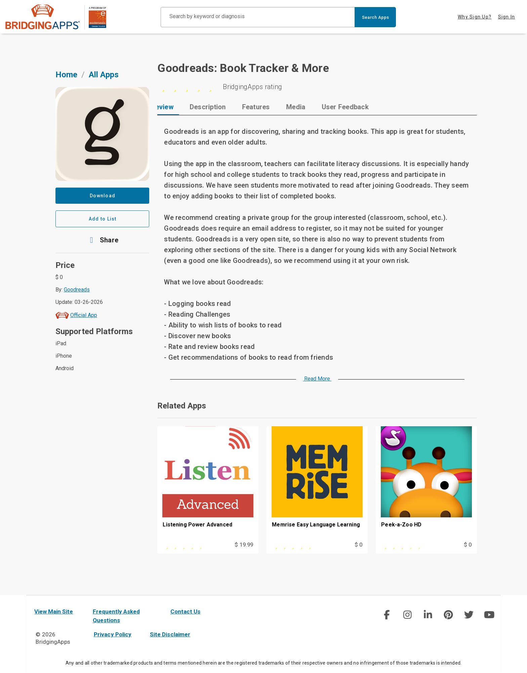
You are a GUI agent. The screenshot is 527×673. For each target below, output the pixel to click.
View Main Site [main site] (53, 611)
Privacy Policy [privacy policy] (113, 634)
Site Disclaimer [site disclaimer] (170, 634)
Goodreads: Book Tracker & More (243, 68)
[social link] (386, 615)
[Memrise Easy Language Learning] (317, 483)
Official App (83, 315)
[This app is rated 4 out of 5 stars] (193, 545)
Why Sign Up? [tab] (474, 16)
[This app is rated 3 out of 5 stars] (411, 545)
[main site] (55, 17)
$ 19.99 (244, 545)
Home (66, 74)
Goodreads (77, 289)
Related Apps (181, 405)
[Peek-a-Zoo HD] (426, 483)
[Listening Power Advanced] (207, 483)
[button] (102, 240)
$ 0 (358, 545)
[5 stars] (317, 86)
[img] (387, 615)
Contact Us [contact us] (185, 611)
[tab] (179, 107)
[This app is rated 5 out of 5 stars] (302, 545)
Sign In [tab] (506, 16)
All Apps (104, 74)
